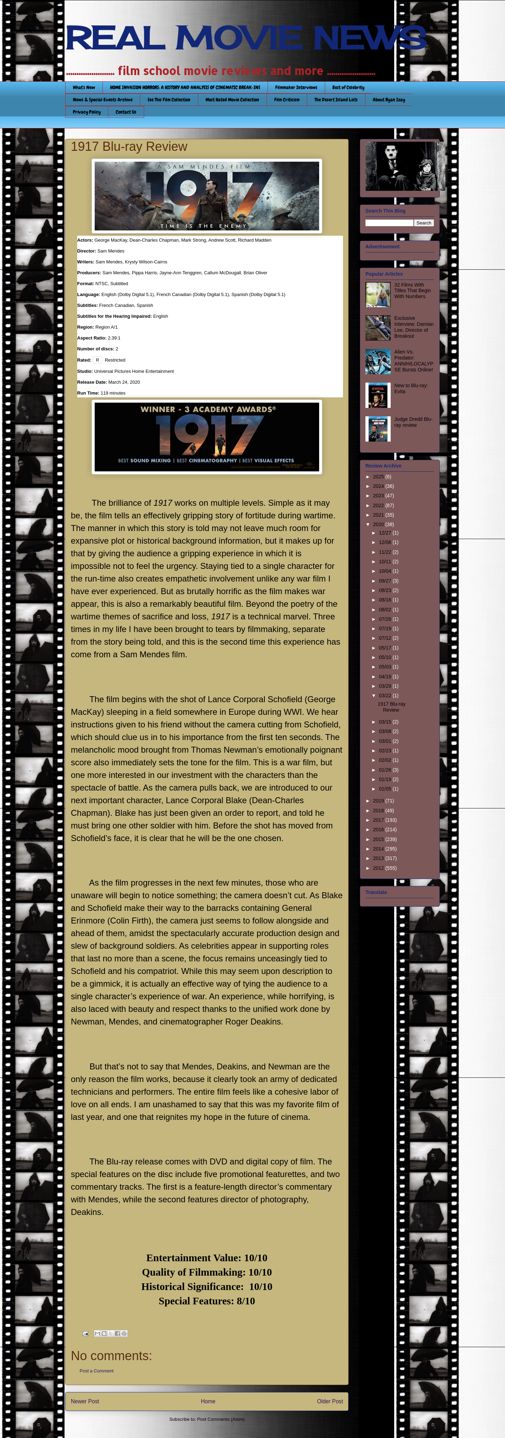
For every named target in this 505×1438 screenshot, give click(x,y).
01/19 (385, 779)
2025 (379, 476)
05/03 (385, 667)
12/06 (385, 542)
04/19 (385, 676)
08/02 (385, 609)
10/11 (385, 561)
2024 (379, 486)
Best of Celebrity (348, 87)
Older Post (330, 1401)
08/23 (385, 590)
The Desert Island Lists (336, 99)
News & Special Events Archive (103, 99)
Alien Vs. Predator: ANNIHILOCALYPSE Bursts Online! (414, 360)
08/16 (385, 600)
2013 (379, 858)
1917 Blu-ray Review (391, 707)
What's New (84, 87)
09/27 (385, 581)
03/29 (385, 686)
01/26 (385, 770)
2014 (379, 849)
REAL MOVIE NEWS (245, 38)
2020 (379, 524)
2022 (379, 505)
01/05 (385, 789)
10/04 (385, 571)
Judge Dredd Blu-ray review (414, 422)
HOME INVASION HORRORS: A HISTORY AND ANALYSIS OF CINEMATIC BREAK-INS (185, 87)
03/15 (385, 722)
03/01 (385, 741)
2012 (379, 868)
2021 (379, 515)
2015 (379, 839)
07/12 (385, 638)
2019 (379, 801)
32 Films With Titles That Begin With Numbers (413, 291)
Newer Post (85, 1401)
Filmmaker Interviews (296, 87)
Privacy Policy (87, 112)
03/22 (385, 695)
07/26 (385, 619)
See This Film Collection (169, 99)
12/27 (385, 533)
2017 (379, 820)
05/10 (385, 657)
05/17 (385, 648)
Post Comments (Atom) (220, 1419)
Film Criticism (286, 99)
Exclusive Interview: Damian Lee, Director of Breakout (414, 326)
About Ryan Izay (389, 99)
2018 (379, 810)
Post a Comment (97, 1370)
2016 (379, 829)
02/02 (385, 760)
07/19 (385, 628)
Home (208, 1401)
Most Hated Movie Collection (232, 99)
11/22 (385, 552)
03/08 (385, 731)
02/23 (385, 750)
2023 (379, 495)
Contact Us (126, 112)
